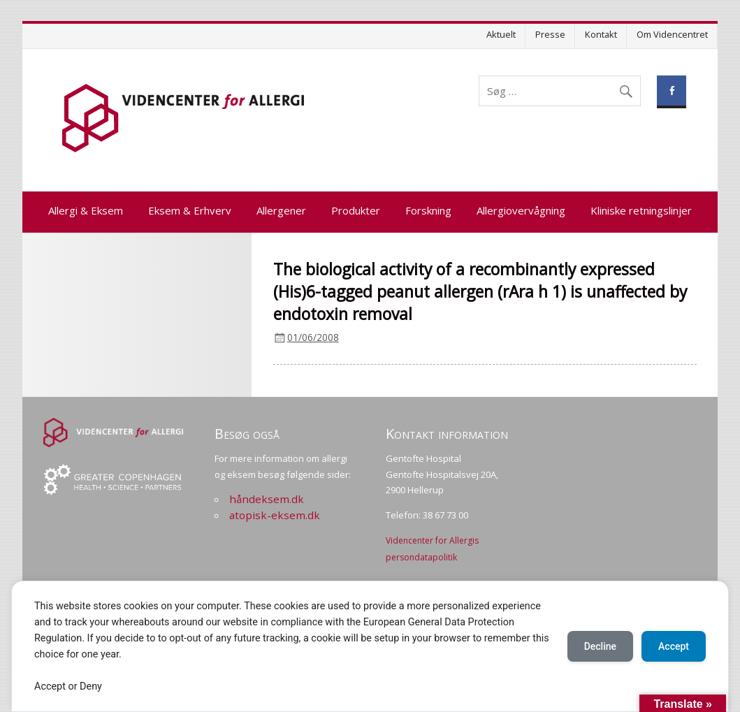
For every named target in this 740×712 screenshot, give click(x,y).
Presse (550, 34)
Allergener (281, 210)
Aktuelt (501, 34)
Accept (673, 646)
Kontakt (601, 34)
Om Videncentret (672, 34)
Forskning (428, 210)
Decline (600, 646)
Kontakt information (447, 433)
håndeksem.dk (266, 499)
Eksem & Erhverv (189, 210)
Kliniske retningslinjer (641, 210)
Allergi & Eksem (85, 210)
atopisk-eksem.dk (274, 515)
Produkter (355, 210)
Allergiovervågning (521, 210)
